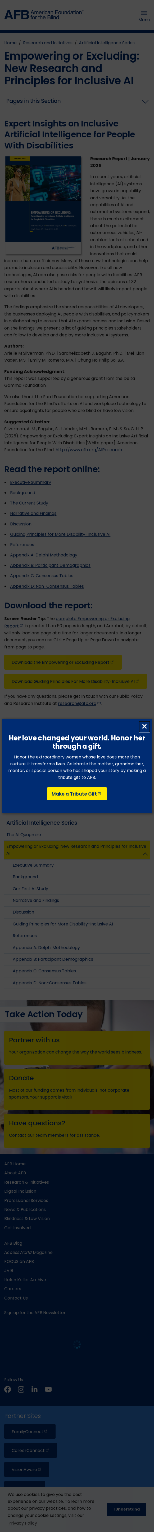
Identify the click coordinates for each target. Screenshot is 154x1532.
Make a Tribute (77, 794)
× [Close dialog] (144, 726)
